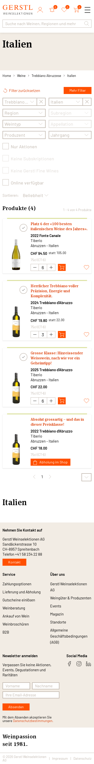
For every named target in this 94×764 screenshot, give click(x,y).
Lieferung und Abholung (22, 592)
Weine (21, 75)
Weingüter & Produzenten (70, 598)
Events (55, 606)
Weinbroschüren (16, 624)
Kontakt (14, 562)
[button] (87, 24)
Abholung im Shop (50, 462)
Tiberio (36, 240)
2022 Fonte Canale (46, 235)
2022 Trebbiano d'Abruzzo (51, 431)
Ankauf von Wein (16, 616)
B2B (6, 632)
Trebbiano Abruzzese (46, 75)
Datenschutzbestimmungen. (33, 721)
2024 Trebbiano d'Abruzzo (51, 302)
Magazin (57, 614)
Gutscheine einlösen (19, 600)
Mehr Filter (77, 90)
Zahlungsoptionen (17, 584)
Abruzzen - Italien (45, 245)
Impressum (60, 758)
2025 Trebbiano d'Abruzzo (51, 369)
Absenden (16, 707)
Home (7, 75)
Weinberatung (14, 608)
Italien (71, 75)
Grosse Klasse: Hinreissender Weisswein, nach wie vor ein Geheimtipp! (57, 358)
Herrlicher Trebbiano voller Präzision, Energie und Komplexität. (54, 290)
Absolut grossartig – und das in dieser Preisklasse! (57, 422)
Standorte (58, 622)
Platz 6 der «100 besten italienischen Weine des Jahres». (59, 226)
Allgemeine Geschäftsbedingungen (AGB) (68, 636)
